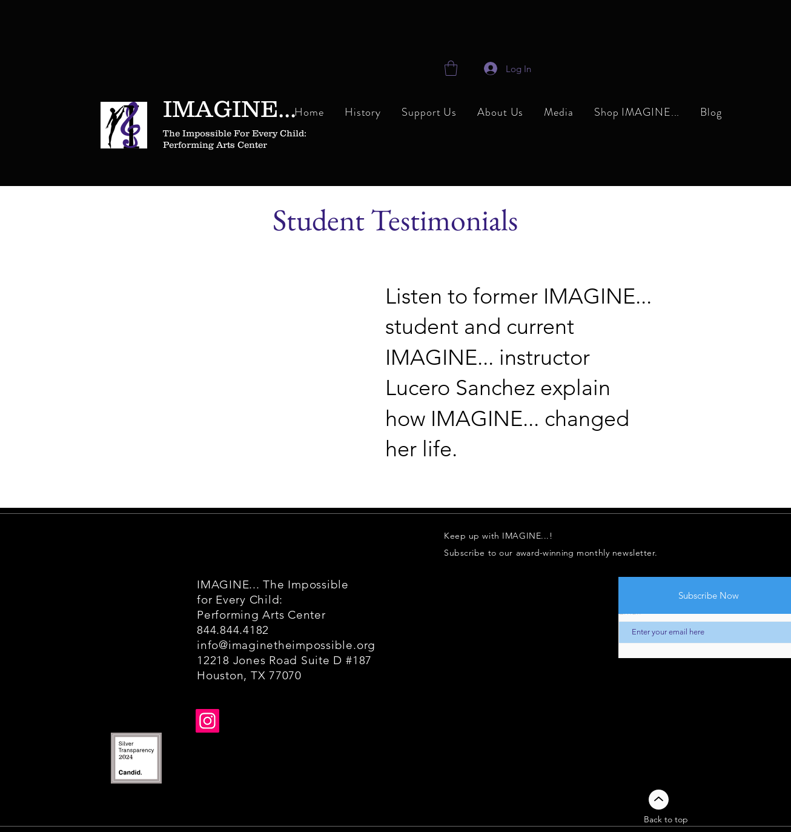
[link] (451, 68)
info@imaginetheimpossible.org (286, 645)
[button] (500, 113)
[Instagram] (207, 721)
